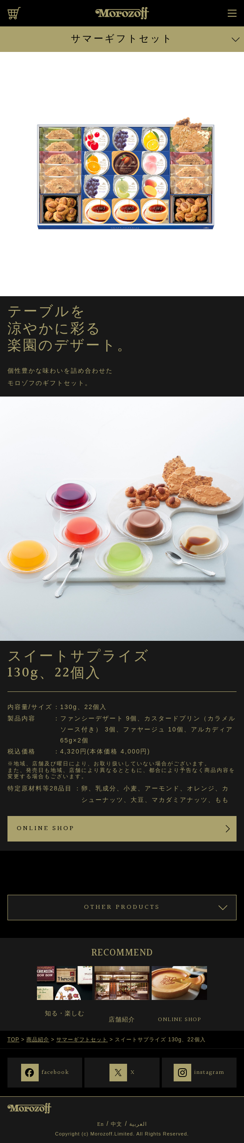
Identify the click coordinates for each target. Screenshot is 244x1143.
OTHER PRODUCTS (122, 907)
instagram (209, 1072)
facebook (55, 1072)
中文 (116, 1124)
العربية (138, 1124)
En (100, 1124)
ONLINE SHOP (46, 828)
